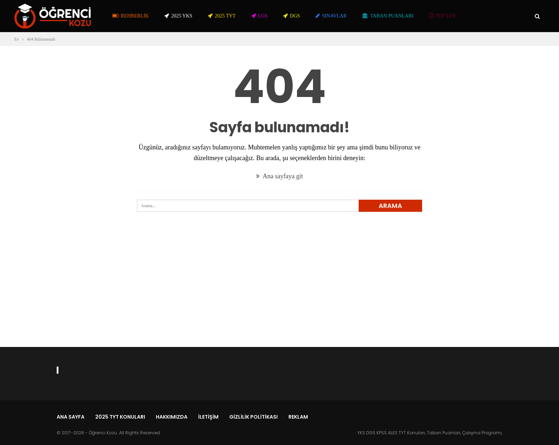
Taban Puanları (387, 16)
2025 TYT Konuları (120, 416)
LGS (259, 16)
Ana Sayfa (70, 416)
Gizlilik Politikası (253, 416)
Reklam (298, 416)
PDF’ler (442, 16)
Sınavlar (331, 16)
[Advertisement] (279, 292)
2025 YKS (178, 16)
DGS (291, 16)
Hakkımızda (172, 416)
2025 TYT (221, 16)
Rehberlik (130, 16)
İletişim (208, 416)
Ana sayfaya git (279, 176)
